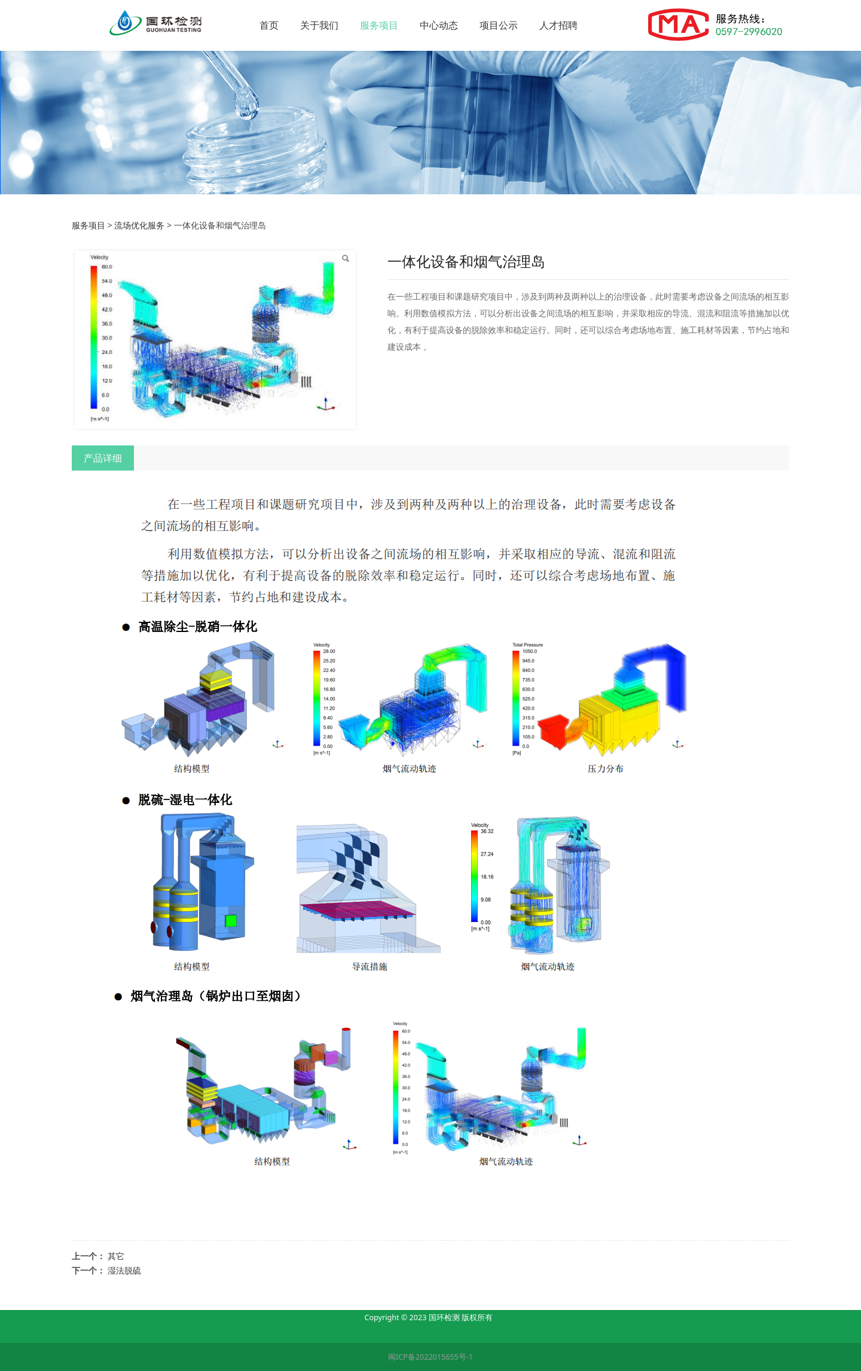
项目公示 (540, 25)
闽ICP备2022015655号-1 (430, 1357)
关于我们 (360, 25)
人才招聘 (600, 25)
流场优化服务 (139, 225)
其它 (116, 1256)
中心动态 (480, 25)
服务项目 (420, 25)
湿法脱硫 (124, 1270)
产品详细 (103, 458)
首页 (310, 25)
